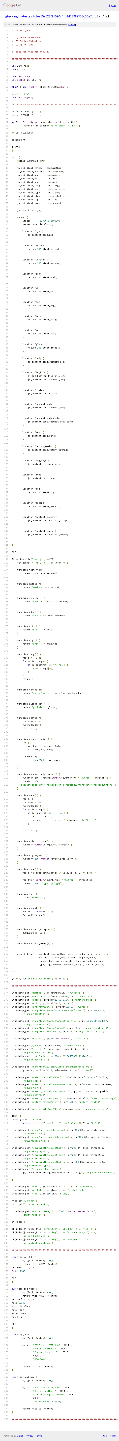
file (72, 24)
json (113, 1435)
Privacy (29, 1435)
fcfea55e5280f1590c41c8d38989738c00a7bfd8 (65, 16)
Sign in (112, 5)
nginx (7, 16)
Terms (38, 1435)
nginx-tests (22, 16)
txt (105, 1435)
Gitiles (20, 1435)
